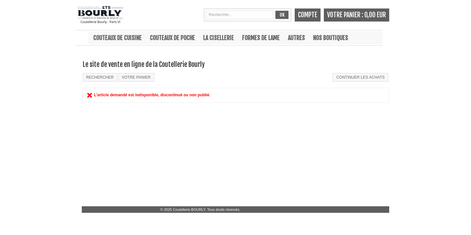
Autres (296, 37)
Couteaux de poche (172, 37)
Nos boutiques (330, 37)
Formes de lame (261, 37)
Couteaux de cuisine (117, 37)
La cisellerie (218, 37)
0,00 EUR (375, 15)
